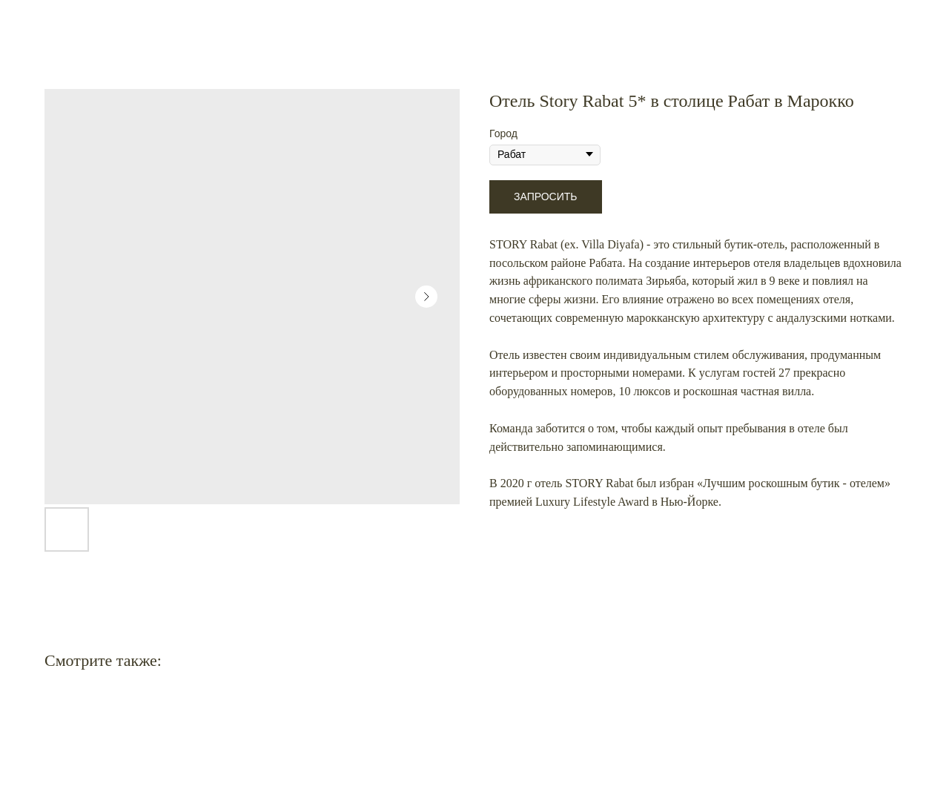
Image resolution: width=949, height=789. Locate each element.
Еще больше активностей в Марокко (116, 22)
